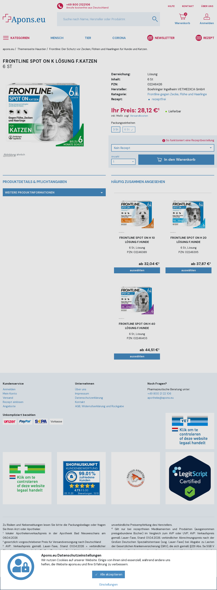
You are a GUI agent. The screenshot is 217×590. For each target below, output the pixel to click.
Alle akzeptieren (108, 574)
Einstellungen (108, 584)
